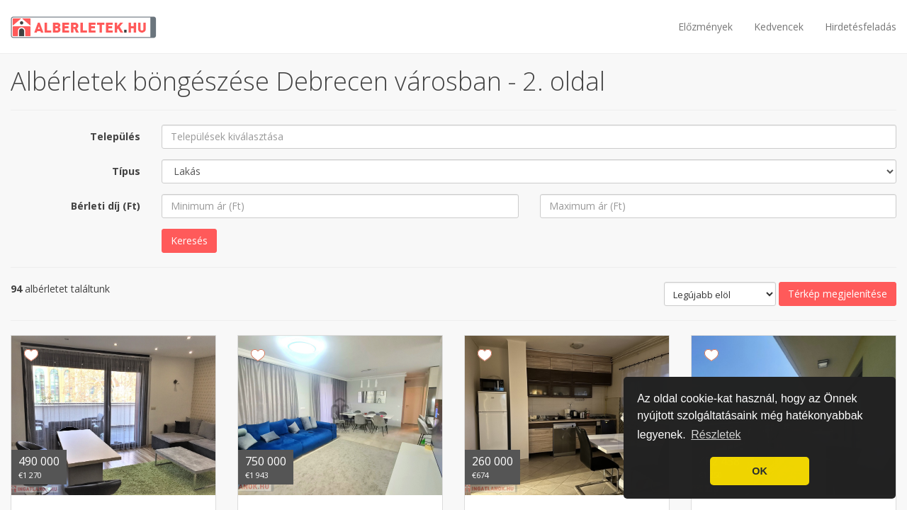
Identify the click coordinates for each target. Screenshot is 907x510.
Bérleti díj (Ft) (105, 205)
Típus (126, 171)
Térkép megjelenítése (837, 293)
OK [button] (759, 471)
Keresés (189, 240)
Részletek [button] (715, 435)
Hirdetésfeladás (860, 26)
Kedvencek (779, 26)
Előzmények (705, 26)
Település (115, 136)
